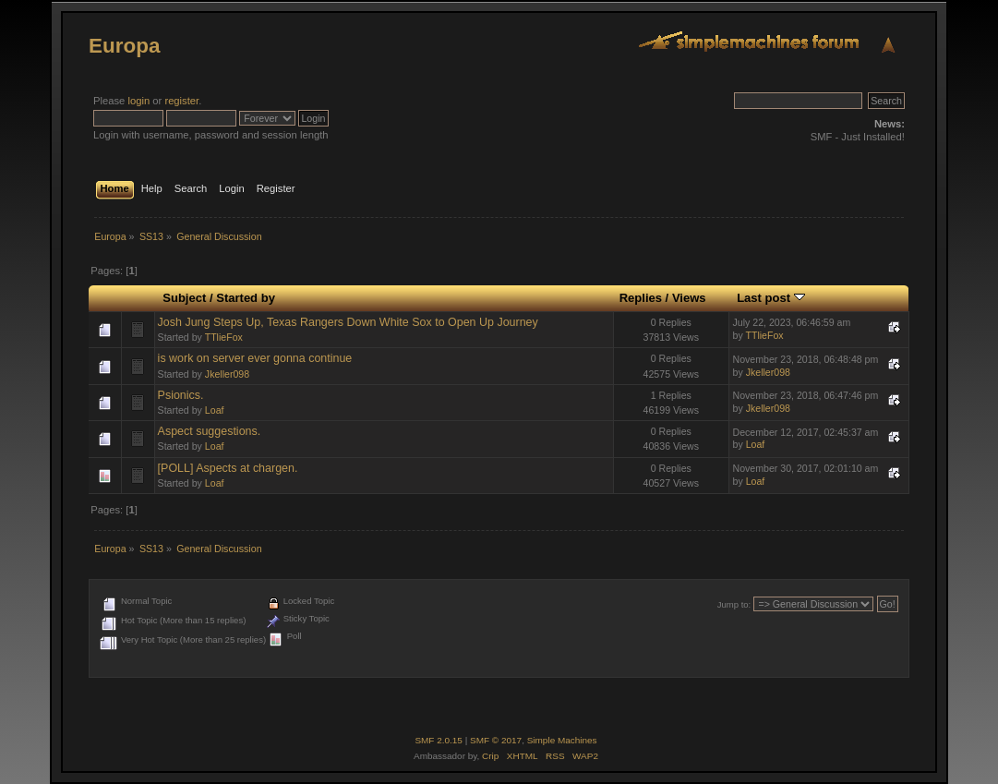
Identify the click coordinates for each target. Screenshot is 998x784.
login (138, 100)
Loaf (214, 410)
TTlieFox (224, 337)
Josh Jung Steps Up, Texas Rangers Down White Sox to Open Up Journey (348, 322)
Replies (640, 298)
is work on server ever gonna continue (255, 358)
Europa (124, 45)
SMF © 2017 (496, 740)
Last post (771, 298)
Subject (184, 298)
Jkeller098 (227, 374)
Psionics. (181, 395)
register (181, 100)
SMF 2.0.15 (439, 740)
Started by (245, 298)
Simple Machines (562, 740)
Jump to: (734, 604)
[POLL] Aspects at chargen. (228, 468)
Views (689, 298)
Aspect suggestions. (209, 431)
